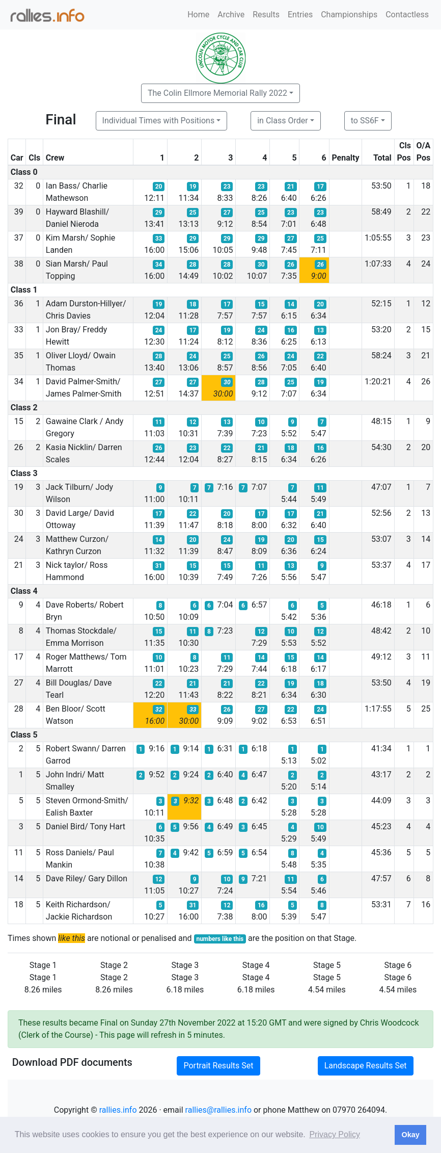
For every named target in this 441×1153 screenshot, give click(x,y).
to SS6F (365, 120)
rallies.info (118, 1110)
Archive (230, 14)
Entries (300, 14)
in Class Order (282, 120)
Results (266, 14)
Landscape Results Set (365, 1065)
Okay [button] (410, 1135)
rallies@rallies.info (218, 1110)
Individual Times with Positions (158, 120)
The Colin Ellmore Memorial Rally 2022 (217, 93)
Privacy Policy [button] (334, 1134)
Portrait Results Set (218, 1065)
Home (198, 14)
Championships (349, 14)
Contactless (407, 14)
